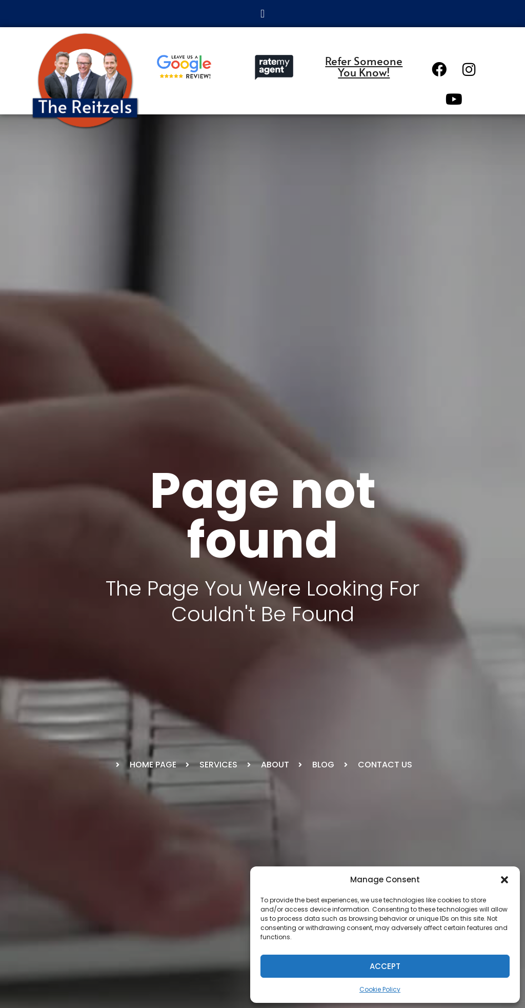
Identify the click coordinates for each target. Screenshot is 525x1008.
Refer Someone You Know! (363, 66)
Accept (385, 966)
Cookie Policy (379, 989)
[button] (504, 880)
